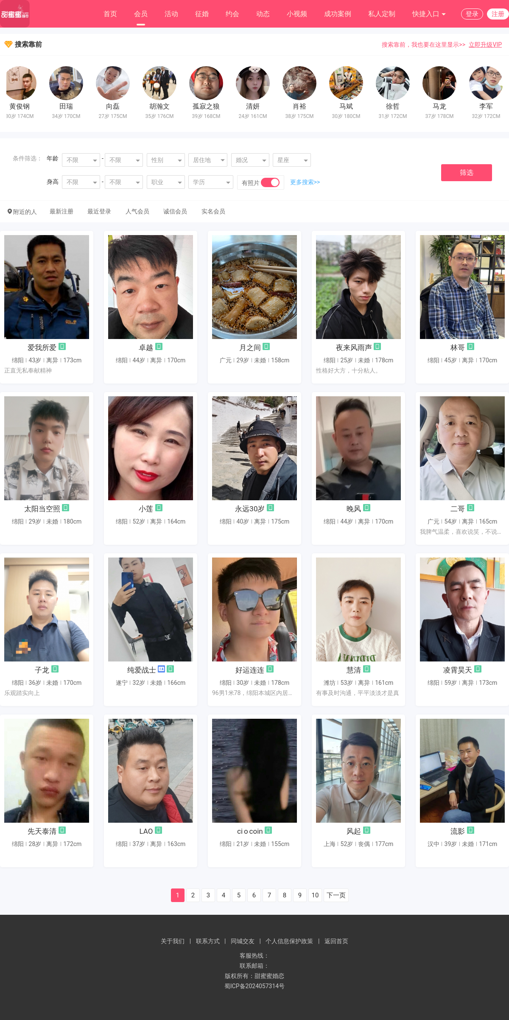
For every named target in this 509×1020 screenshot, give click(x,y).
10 (315, 895)
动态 (263, 14)
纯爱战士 (141, 670)
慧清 (354, 670)
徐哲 (395, 106)
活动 (171, 14)
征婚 (202, 14)
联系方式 (208, 941)
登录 (472, 14)
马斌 (348, 106)
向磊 (115, 106)
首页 (110, 14)
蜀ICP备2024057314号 (254, 986)
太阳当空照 (42, 508)
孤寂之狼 (208, 106)
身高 (53, 181)
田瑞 (68, 106)
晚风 (354, 508)
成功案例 (337, 14)
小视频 (297, 14)
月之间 (250, 347)
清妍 (255, 106)
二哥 (457, 508)
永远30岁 (250, 508)
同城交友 (243, 941)
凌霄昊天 (457, 670)
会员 (141, 14)
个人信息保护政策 (289, 941)
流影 (457, 831)
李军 (488, 106)
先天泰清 (42, 831)
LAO (146, 831)
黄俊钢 (21, 106)
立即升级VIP (485, 44)
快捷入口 (429, 14)
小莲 (146, 508)
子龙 (42, 670)
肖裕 (301, 106)
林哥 (457, 347)
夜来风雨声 (354, 347)
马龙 (441, 106)
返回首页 (336, 941)
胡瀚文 (161, 106)
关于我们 (173, 941)
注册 (498, 14)
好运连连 (249, 670)
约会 (232, 14)
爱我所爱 (42, 347)
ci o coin (250, 831)
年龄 (53, 158)
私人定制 (381, 14)
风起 (354, 831)
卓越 (146, 347)
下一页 (336, 895)
